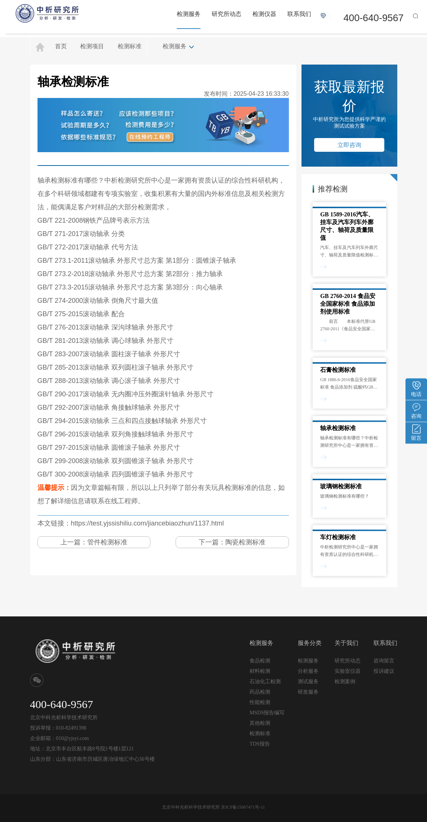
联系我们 (299, 14)
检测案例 (345, 681)
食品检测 (260, 661)
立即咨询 (349, 145)
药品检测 (260, 692)
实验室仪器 (348, 671)
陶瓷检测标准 (245, 542)
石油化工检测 (265, 681)
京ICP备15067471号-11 (243, 807)
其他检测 (260, 723)
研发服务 (308, 692)
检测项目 (92, 46)
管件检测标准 (107, 542)
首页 (61, 46)
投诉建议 (384, 671)
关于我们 (346, 643)
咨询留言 (384, 661)
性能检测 (260, 702)
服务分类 (310, 643)
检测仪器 (264, 14)
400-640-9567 (373, 17)
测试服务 (308, 681)
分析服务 (308, 671)
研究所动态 (226, 14)
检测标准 (129, 46)
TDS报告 (260, 744)
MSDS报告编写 (267, 712)
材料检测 (260, 671)
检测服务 (189, 14)
